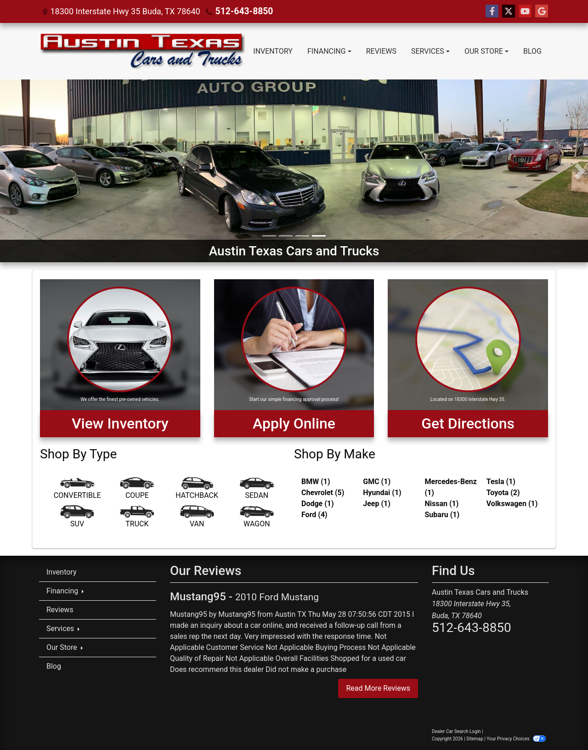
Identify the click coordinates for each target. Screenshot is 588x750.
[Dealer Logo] (142, 51)
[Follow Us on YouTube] (525, 11)
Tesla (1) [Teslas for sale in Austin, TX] (500, 481)
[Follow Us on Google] (541, 11)
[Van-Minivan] (197, 518)
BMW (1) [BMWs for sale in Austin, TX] (315, 481)
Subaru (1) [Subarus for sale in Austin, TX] (442, 514)
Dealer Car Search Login (456, 731)
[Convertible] (77, 490)
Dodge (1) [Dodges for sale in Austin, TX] (317, 503)
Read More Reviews (378, 688)
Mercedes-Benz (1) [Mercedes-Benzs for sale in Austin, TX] (451, 487)
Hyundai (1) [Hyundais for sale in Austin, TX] (382, 492)
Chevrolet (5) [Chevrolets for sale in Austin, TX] (322, 492)
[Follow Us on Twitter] (508, 11)
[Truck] (137, 518)
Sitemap (474, 738)
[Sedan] (257, 490)
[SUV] (77, 518)
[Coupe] (137, 490)
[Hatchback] (197, 490)
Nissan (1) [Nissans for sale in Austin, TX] (442, 503)
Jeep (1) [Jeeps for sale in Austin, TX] (376, 503)
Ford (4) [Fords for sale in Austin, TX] (314, 514)
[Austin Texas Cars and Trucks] (294, 170)
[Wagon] (257, 518)
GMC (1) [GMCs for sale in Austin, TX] (376, 481)
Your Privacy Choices (516, 738)
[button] (8, 170)
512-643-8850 (242, 11)
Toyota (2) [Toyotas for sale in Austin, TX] (503, 492)
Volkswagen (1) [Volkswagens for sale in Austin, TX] (512, 503)
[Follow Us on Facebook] (492, 11)
